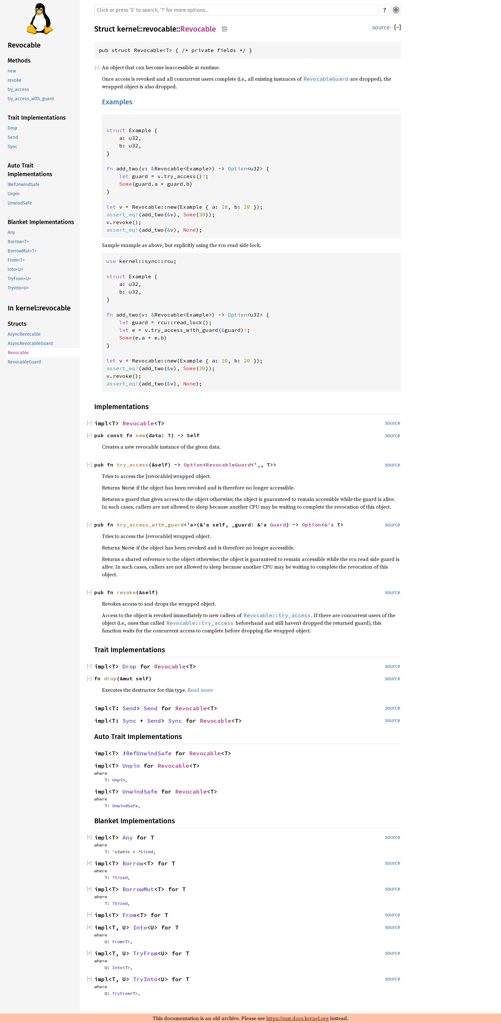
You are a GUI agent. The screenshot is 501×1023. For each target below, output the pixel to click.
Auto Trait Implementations (30, 170)
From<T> (16, 260)
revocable (159, 29)
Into (140, 927)
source (381, 27)
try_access (18, 89)
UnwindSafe (20, 203)
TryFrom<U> (19, 278)
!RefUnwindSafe (24, 184)
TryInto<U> (18, 288)
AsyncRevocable (24, 334)
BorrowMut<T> (22, 251)
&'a (330, 524)
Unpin (13, 194)
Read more (200, 689)
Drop (12, 128)
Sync (12, 146)
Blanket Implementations (41, 222)
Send (13, 137)
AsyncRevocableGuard (30, 343)
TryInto (145, 979)
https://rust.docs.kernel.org (297, 1018)
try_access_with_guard (31, 98)
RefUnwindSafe (149, 753)
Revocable (24, 45)
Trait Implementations (37, 117)
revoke (14, 80)
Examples (117, 102)
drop (110, 678)
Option (193, 464)
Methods (19, 60)
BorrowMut (138, 889)
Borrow (132, 863)
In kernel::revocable (39, 308)
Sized (146, 852)
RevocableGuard (24, 362)
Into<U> (15, 269)
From (129, 915)
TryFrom (145, 953)
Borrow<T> (18, 241)
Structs (17, 323)
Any (11, 232)
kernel (128, 29)
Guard (278, 524)
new (12, 71)
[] (397, 27)
